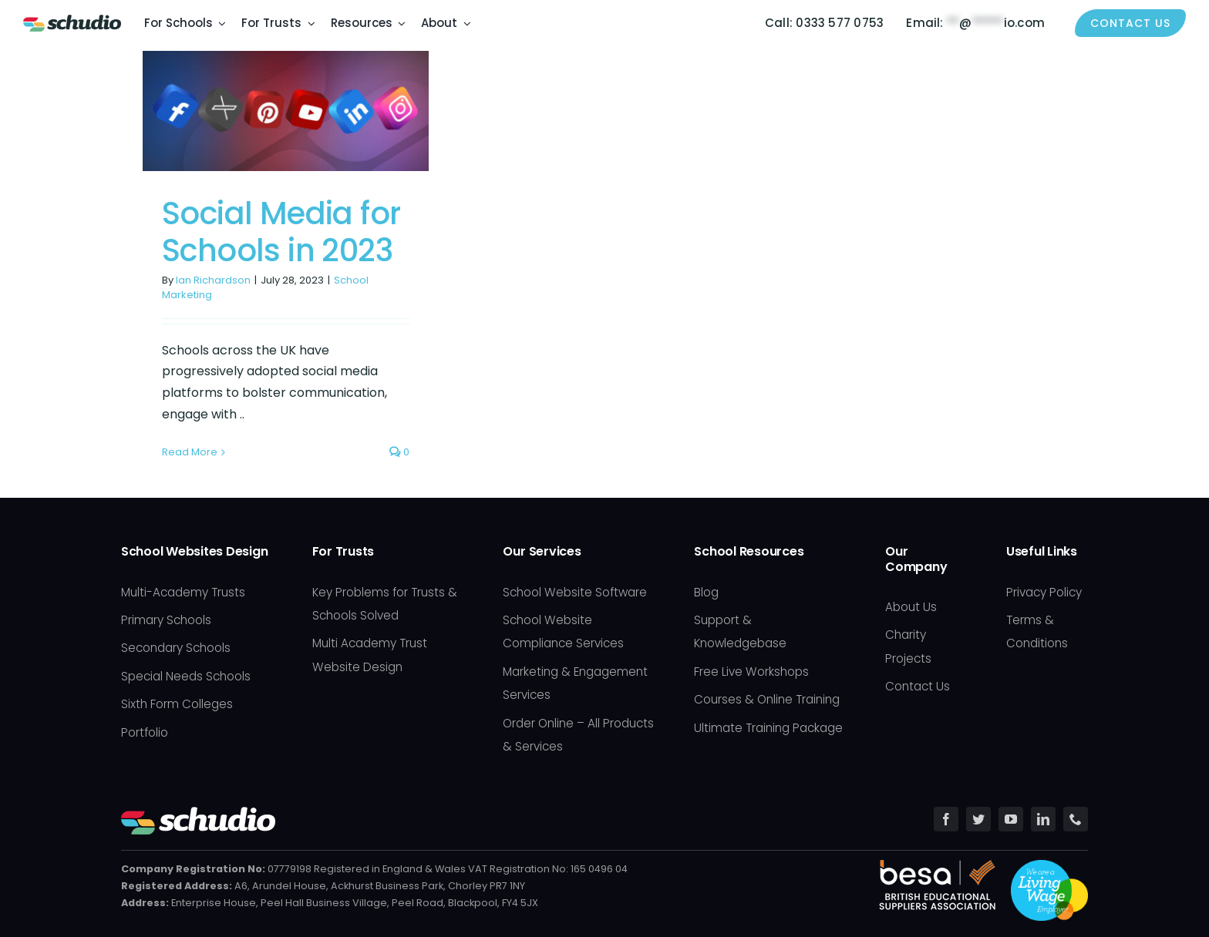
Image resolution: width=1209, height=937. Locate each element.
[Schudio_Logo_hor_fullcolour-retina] (72, 20)
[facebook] (946, 819)
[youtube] (1011, 819)
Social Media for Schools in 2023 (281, 232)
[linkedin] (1043, 819)
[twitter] (978, 819)
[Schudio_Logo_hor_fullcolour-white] (198, 812)
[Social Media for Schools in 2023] (286, 111)
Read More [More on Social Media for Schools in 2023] (189, 452)
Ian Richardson (213, 280)
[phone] (1075, 819)
